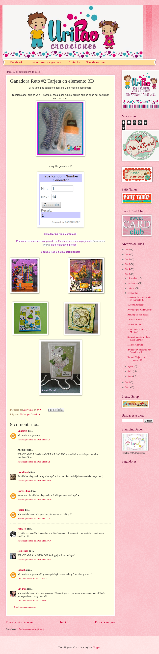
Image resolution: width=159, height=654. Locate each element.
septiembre (133, 293)
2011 (127, 387)
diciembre (133, 278)
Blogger (96, 647)
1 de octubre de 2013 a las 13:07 (32, 578)
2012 (127, 382)
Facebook (16, 62)
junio (130, 376)
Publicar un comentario (25, 607)
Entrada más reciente (19, 622)
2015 (127, 264)
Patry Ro (22, 529)
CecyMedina (24, 491)
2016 (127, 259)
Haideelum (23, 551)
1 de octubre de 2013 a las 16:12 (32, 600)
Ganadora (35, 414)
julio (130, 371)
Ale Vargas (25, 414)
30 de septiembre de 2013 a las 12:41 (35, 518)
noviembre (133, 283)
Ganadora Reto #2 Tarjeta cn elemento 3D (139, 298)
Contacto (74, 62)
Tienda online (95, 62)
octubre (131, 288)
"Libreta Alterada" (135, 305)
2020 (127, 249)
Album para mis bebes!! (138, 314)
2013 (127, 274)
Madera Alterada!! (135, 345)
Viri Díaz (22, 589)
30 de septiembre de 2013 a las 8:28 (34, 439)
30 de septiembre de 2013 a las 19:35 (35, 559)
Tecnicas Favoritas (135, 319)
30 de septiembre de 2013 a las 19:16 (35, 540)
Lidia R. (22, 570)
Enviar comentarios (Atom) (31, 629)
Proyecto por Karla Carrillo (139, 309)
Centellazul (23, 472)
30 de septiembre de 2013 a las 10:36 (35, 480)
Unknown (22, 431)
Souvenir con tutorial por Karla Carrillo (138, 338)
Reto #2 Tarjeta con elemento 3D (136, 358)
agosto (131, 366)
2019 (127, 254)
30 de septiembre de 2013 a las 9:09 (34, 462)
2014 (127, 269)
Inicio (64, 622)
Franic (21, 510)
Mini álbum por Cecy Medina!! (137, 331)
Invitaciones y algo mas (45, 62)
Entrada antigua (105, 622)
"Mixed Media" (134, 324)
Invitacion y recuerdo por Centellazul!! (139, 351)
